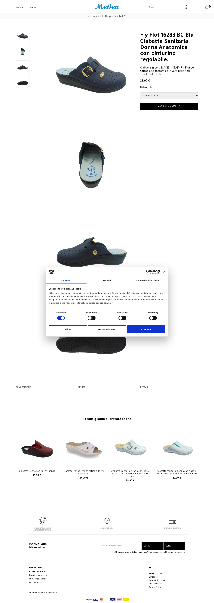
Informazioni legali (157, 581)
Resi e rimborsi (155, 574)
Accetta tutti (146, 329)
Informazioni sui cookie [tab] (148, 280)
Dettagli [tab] (107, 280)
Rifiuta (68, 329)
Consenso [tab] (66, 280)
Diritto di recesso (157, 577)
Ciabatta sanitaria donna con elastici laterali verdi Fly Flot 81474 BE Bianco (177, 472)
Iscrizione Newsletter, (107, 16)
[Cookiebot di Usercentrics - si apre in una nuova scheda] (148, 272)
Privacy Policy (155, 584)
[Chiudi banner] (164, 272)
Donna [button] (19, 6)
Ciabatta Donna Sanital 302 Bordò (37, 471)
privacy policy (143, 552)
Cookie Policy (155, 587)
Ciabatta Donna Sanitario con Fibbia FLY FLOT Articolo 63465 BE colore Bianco (130, 474)
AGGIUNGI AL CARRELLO (169, 107)
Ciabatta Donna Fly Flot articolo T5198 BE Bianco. (83, 472)
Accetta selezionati (107, 329)
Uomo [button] (33, 6)
